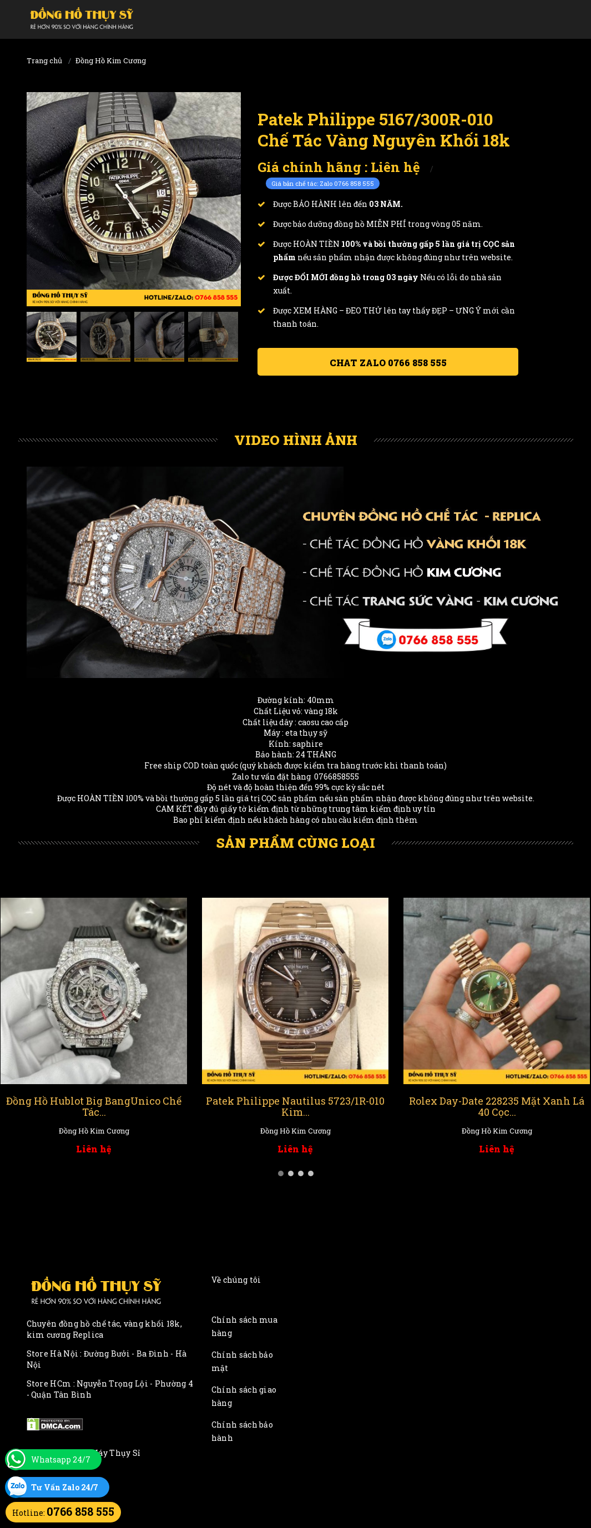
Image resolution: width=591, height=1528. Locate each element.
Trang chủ (44, 60)
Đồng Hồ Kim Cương (110, 60)
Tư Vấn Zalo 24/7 (64, 1487)
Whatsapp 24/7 (60, 1459)
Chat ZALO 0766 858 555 (388, 362)
